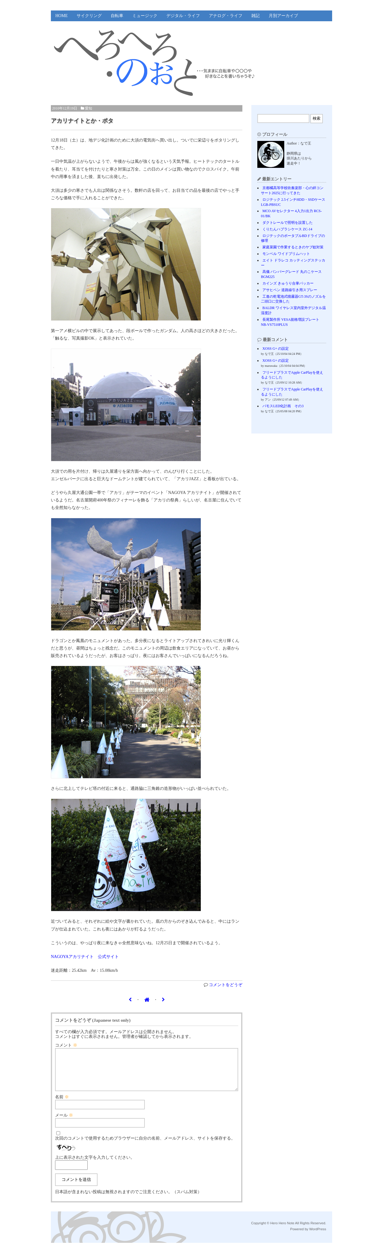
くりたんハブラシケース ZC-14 (287, 229)
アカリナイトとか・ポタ (82, 121)
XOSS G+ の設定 (275, 348)
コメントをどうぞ (225, 985)
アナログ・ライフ (225, 15)
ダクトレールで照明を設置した (287, 223)
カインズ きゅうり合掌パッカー (288, 283)
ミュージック (144, 15)
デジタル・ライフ (183, 15)
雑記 (255, 15)
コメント (66, 1045)
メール (64, 1122)
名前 (62, 1104)
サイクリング (89, 15)
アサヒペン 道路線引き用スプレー (289, 290)
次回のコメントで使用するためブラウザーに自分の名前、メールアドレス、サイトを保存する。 (145, 1145)
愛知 (88, 108)
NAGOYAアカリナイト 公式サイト (85, 956)
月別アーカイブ (283, 15)
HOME (61, 15)
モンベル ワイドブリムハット (286, 254)
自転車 (117, 15)
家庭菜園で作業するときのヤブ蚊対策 (292, 247)
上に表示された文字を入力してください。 (95, 1164)
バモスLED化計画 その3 (282, 406)
